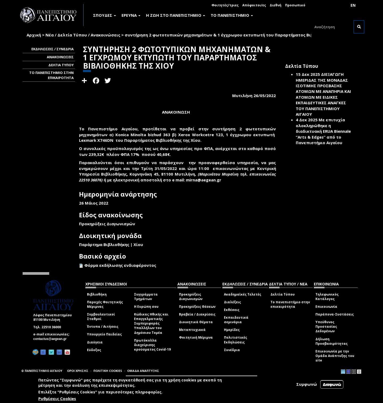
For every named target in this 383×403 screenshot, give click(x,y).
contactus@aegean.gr (51, 339)
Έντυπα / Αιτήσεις (102, 326)
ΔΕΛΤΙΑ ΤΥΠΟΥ (61, 65)
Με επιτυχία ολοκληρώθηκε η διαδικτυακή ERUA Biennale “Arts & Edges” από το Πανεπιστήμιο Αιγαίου (323, 131)
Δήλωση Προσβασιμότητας (331, 341)
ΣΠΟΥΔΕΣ (104, 15)
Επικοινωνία (326, 306)
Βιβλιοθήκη (97, 294)
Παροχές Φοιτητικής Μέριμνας (105, 304)
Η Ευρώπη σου (146, 306)
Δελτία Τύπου (282, 294)
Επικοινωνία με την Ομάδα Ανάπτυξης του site (334, 356)
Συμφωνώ (306, 384)
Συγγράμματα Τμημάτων (146, 296)
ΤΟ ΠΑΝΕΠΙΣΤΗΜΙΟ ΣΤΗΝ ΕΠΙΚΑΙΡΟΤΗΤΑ (51, 75)
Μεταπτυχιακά (192, 329)
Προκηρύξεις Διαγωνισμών (190, 296)
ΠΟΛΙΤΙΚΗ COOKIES (107, 371)
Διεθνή (275, 5)
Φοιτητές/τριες (225, 5)
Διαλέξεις (232, 302)
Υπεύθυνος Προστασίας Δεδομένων (326, 326)
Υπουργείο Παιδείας (104, 334)
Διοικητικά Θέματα (196, 322)
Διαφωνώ (332, 384)
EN (353, 5)
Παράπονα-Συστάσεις (334, 314)
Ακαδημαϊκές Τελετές (242, 294)
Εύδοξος (94, 350)
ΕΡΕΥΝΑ (131, 15)
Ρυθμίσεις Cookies (57, 398)
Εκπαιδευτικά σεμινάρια (236, 319)
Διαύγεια (95, 342)
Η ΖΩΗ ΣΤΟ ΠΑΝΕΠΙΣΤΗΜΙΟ (175, 15)
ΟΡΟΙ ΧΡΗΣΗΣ (77, 371)
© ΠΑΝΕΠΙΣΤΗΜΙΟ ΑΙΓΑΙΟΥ (41, 371)
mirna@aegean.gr (205, 179)
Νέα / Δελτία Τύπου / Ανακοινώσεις (82, 35)
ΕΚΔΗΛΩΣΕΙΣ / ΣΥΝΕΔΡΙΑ (52, 49)
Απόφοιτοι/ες (254, 5)
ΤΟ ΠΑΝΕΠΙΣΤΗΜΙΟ (232, 15)
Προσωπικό (295, 5)
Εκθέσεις (231, 310)
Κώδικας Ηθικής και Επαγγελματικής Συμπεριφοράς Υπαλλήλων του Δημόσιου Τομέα (151, 323)
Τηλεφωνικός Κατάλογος (327, 296)
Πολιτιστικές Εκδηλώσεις (235, 339)
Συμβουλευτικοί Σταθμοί (101, 316)
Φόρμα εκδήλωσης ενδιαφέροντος (120, 265)
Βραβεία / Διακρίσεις (197, 314)
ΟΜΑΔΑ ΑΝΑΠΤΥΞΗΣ (143, 371)
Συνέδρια (232, 350)
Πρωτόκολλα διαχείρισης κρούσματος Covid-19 (152, 345)
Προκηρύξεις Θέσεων (197, 306)
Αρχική (34, 35)
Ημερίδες (232, 329)
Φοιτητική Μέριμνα (196, 337)
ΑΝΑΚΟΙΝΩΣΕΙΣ (60, 57)
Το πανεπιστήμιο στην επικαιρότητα (290, 304)
